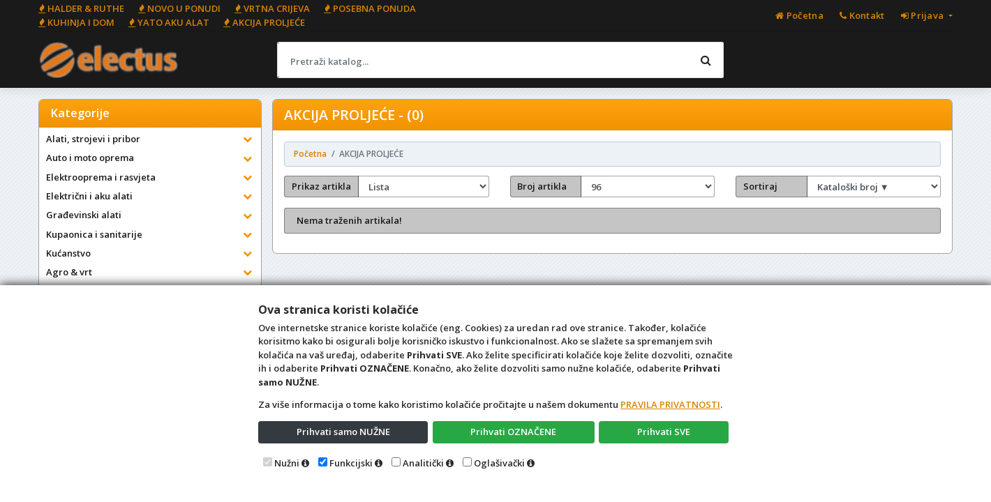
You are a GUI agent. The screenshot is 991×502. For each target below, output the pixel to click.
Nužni (286, 463)
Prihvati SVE (663, 431)
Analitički (423, 463)
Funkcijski (351, 463)
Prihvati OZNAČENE (513, 431)
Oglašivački (499, 463)
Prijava (923, 15)
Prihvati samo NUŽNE (343, 431)
